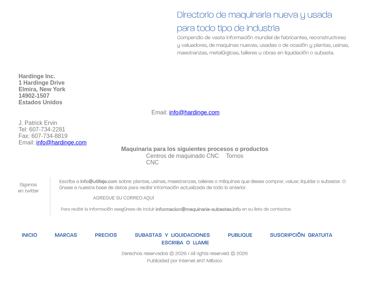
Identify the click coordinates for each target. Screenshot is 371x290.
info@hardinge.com (194, 112)
